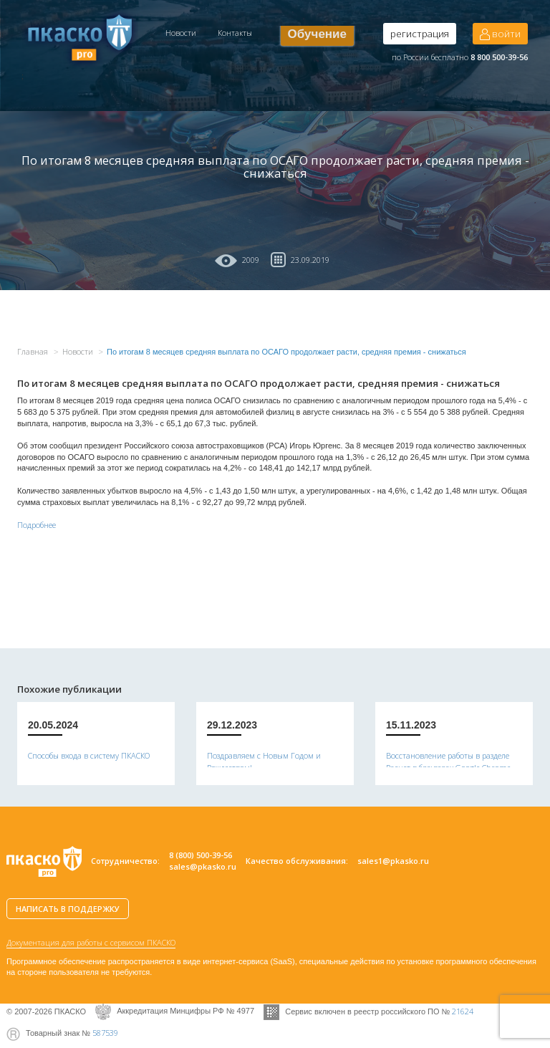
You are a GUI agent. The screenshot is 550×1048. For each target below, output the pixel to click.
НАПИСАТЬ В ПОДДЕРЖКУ (68, 908)
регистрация (419, 33)
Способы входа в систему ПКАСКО (89, 755)
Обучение (317, 34)
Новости (180, 32)
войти (500, 33)
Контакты (235, 32)
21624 (462, 1010)
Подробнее (36, 524)
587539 (105, 1032)
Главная (32, 351)
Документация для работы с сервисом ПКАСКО (90, 942)
